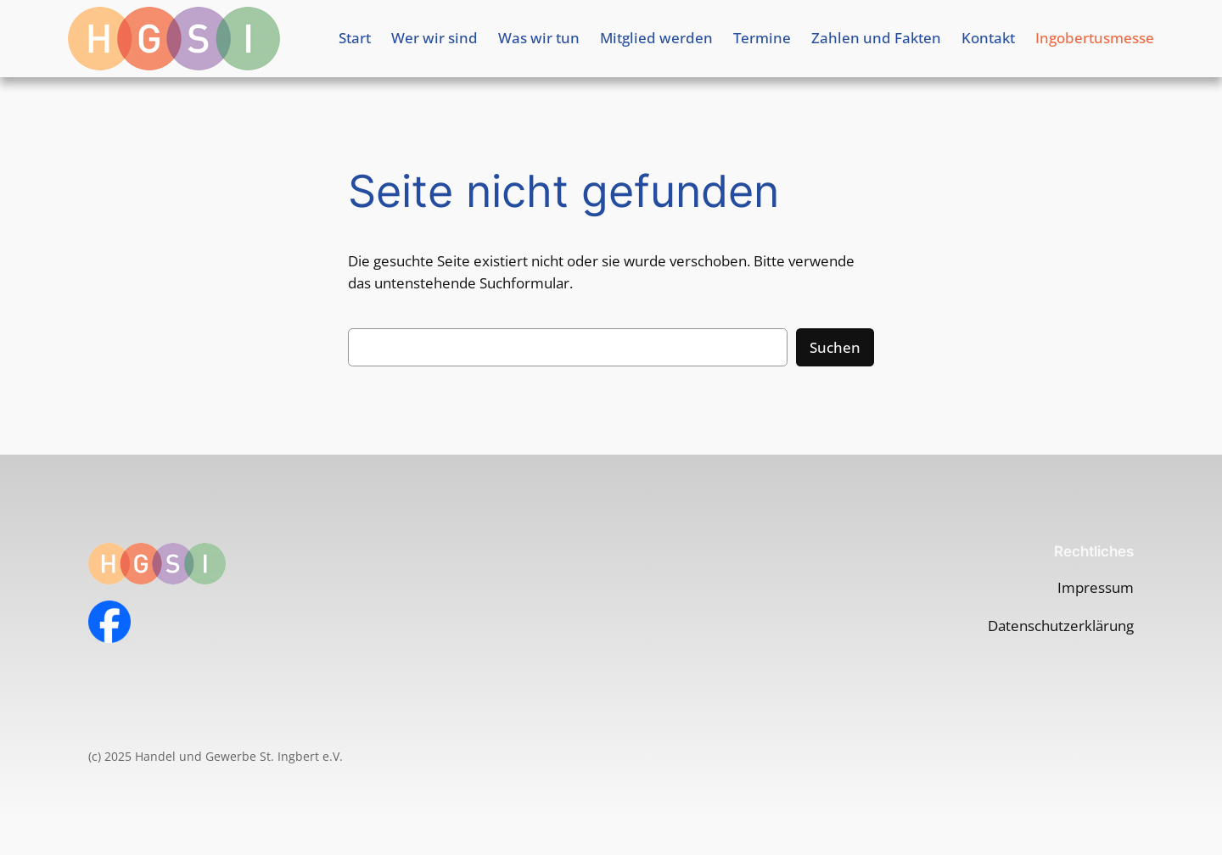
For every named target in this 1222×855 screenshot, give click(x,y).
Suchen (835, 347)
